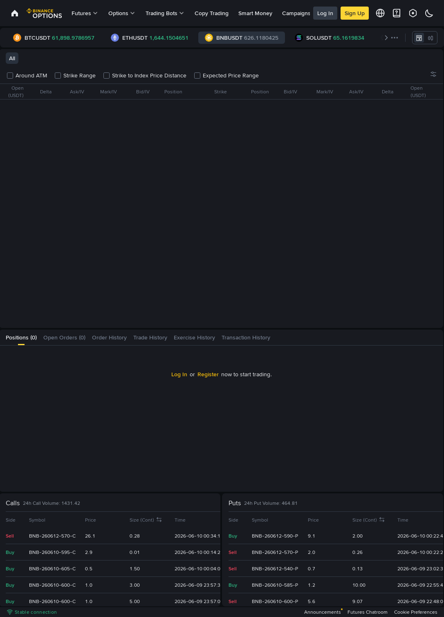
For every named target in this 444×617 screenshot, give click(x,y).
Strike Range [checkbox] (75, 75)
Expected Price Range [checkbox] (226, 75)
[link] (15, 13)
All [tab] (12, 58)
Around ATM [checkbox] (27, 75)
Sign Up (355, 13)
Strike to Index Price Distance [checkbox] (145, 75)
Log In (325, 13)
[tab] (21, 337)
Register (208, 374)
